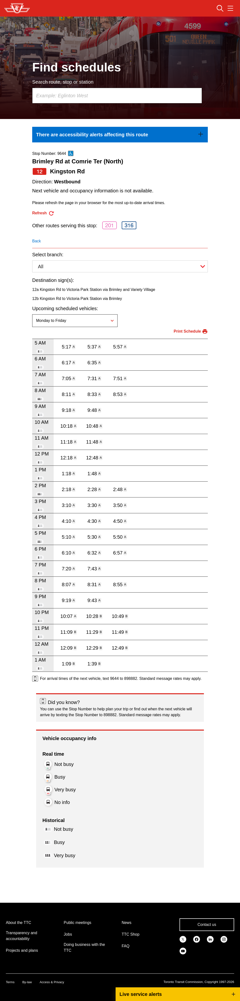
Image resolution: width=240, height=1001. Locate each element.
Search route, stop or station (62, 82)
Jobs (68, 934)
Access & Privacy (52, 982)
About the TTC (18, 923)
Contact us (207, 924)
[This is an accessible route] (70, 153)
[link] (120, 134)
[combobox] (117, 95)
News (126, 923)
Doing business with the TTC (84, 947)
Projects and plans (22, 950)
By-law (27, 982)
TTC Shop (131, 934)
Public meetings (77, 923)
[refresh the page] (43, 213)
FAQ (126, 946)
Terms (10, 982)
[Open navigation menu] (230, 8)
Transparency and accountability (21, 936)
